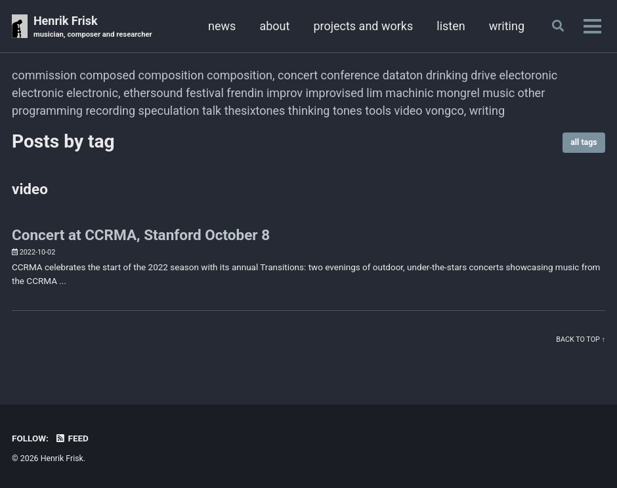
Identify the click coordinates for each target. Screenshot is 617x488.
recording (110, 110)
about (274, 26)
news (222, 26)
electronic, (93, 93)
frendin (244, 93)
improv (284, 93)
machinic (409, 93)
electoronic (528, 75)
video (408, 110)
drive (483, 75)
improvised (334, 93)
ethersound (153, 93)
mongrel (458, 93)
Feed (71, 438)
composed (107, 75)
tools (378, 110)
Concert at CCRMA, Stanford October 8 (141, 234)
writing (506, 26)
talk (211, 110)
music (498, 93)
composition (171, 75)
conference (350, 75)
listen (450, 26)
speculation (169, 110)
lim (374, 93)
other (531, 93)
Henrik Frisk (92, 27)
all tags (583, 142)
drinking (447, 75)
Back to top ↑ (580, 339)
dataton (403, 75)
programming (47, 110)
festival (205, 93)
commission (44, 75)
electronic (38, 93)
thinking (309, 110)
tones (347, 110)
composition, (241, 75)
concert (298, 75)
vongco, (445, 110)
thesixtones (255, 110)
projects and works (363, 26)
